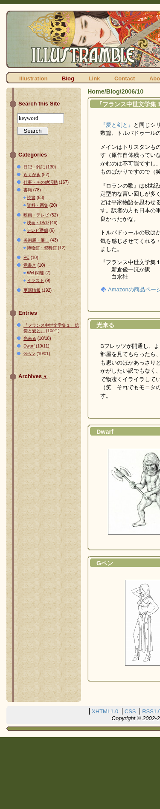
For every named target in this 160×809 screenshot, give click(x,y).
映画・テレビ (36, 215)
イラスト (35, 280)
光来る (105, 325)
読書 (31, 197)
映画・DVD (38, 222)
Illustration (33, 78)
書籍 (27, 190)
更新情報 (32, 290)
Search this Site (39, 103)
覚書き (29, 265)
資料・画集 (37, 205)
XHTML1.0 (105, 711)
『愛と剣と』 (117, 125)
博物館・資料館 (42, 247)
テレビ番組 (37, 230)
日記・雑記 (34, 167)
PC (26, 257)
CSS (130, 711)
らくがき (32, 174)
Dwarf (104, 431)
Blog (68, 78)
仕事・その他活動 (40, 182)
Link (94, 78)
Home (96, 91)
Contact (124, 78)
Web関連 (35, 273)
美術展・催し (36, 240)
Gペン (104, 563)
